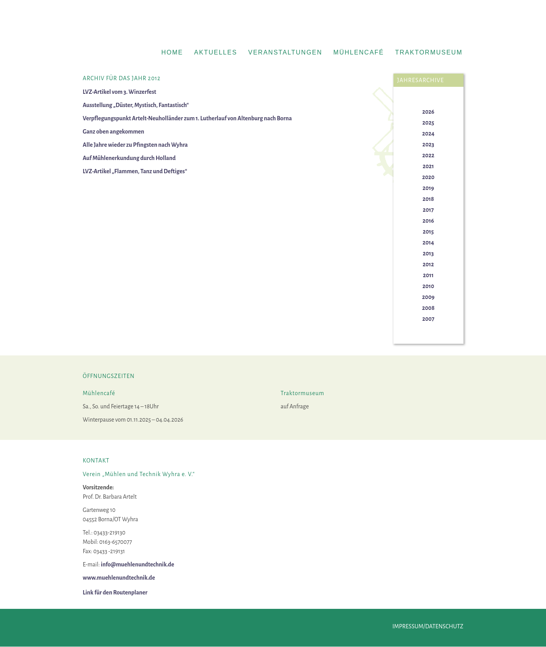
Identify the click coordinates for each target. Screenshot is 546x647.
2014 (428, 242)
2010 (428, 286)
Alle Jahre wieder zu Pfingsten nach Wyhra (135, 145)
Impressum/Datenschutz (427, 626)
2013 (428, 253)
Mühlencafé (359, 52)
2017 (428, 210)
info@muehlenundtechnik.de (137, 564)
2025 (428, 123)
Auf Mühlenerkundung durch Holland (129, 158)
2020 (428, 177)
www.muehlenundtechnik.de (119, 578)
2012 (428, 264)
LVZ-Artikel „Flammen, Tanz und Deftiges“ (135, 171)
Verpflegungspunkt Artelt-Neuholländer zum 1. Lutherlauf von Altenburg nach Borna (187, 118)
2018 (428, 199)
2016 (428, 221)
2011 (428, 275)
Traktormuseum (428, 52)
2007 (428, 319)
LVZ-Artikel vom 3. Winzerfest (119, 92)
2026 (428, 112)
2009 (428, 297)
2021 (428, 166)
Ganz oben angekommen (113, 131)
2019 (428, 188)
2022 (428, 155)
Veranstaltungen (285, 52)
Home (172, 52)
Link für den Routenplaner (115, 592)
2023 (428, 144)
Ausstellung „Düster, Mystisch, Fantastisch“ (136, 105)
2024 (428, 133)
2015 (428, 232)
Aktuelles (215, 52)
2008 (428, 308)
